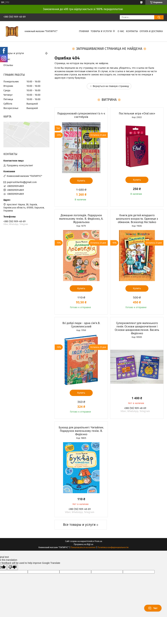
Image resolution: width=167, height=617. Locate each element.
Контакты (132, 31)
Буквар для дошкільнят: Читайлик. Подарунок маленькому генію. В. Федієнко (81, 431)
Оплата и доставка (151, 31)
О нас (121, 31)
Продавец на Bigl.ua (83, 544)
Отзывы (8, 65)
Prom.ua (98, 541)
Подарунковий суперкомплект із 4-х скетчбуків (81, 115)
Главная (84, 31)
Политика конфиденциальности (113, 547)
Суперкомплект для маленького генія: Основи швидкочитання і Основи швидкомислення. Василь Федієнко (137, 328)
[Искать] (159, 17)
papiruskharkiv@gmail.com (22, 182)
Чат (152, 608)
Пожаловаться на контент (83, 547)
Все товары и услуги (79, 525)
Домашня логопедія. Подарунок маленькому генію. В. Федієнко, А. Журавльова (81, 219)
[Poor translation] (12, 567)
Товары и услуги (101, 31)
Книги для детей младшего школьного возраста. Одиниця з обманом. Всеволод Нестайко (137, 219)
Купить (81, 180)
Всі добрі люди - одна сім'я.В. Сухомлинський (81, 324)
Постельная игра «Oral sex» (137, 113)
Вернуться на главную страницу (111, 86)
